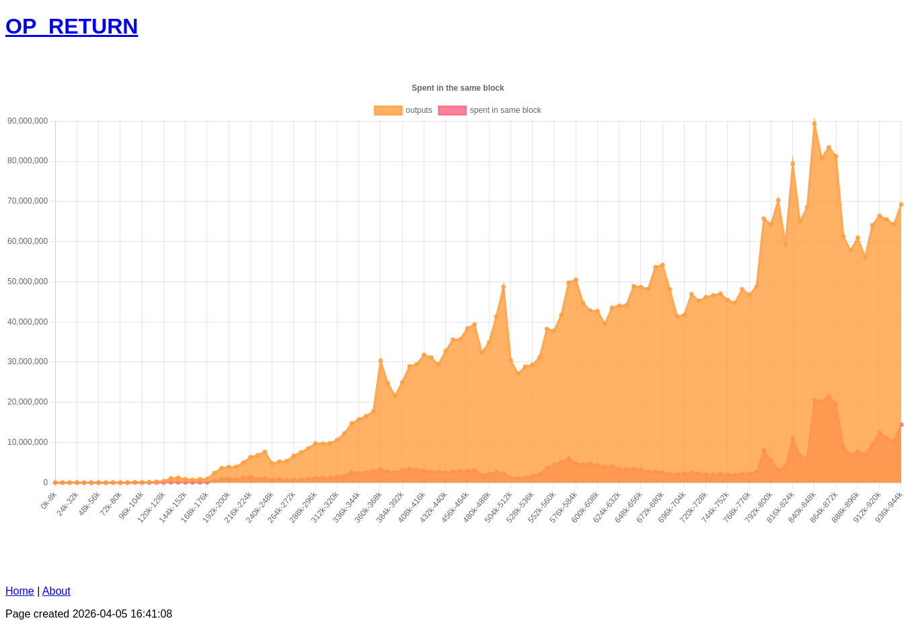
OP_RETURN (71, 26)
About (56, 591)
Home (19, 591)
